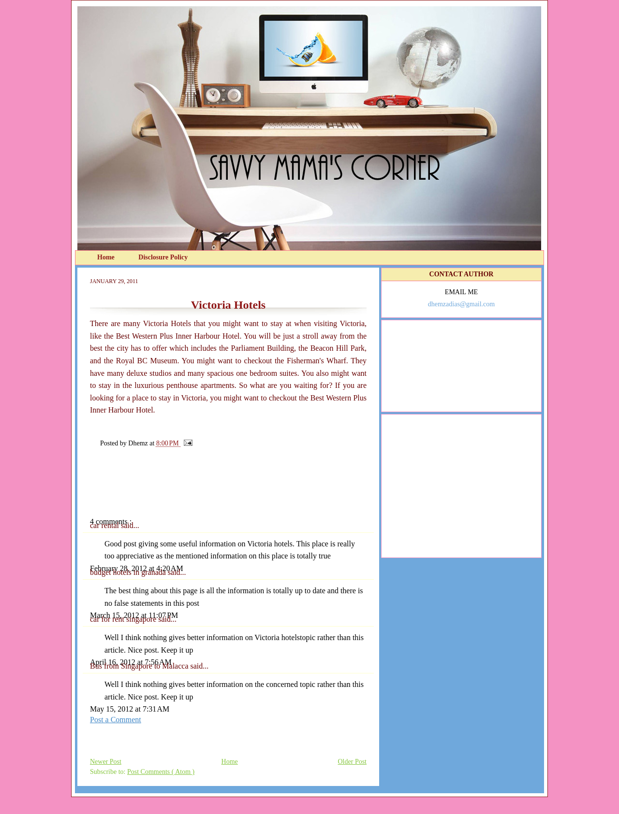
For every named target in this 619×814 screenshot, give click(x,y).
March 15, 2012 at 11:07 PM (134, 615)
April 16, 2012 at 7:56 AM (131, 662)
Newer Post (105, 761)
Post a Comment (115, 719)
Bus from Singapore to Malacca (140, 666)
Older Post (352, 761)
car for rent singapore (124, 619)
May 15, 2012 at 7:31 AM (129, 709)
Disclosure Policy (163, 257)
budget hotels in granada (129, 572)
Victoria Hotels (228, 305)
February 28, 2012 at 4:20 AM (136, 568)
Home (106, 257)
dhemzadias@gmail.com (461, 304)
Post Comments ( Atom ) (160, 771)
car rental (105, 525)
